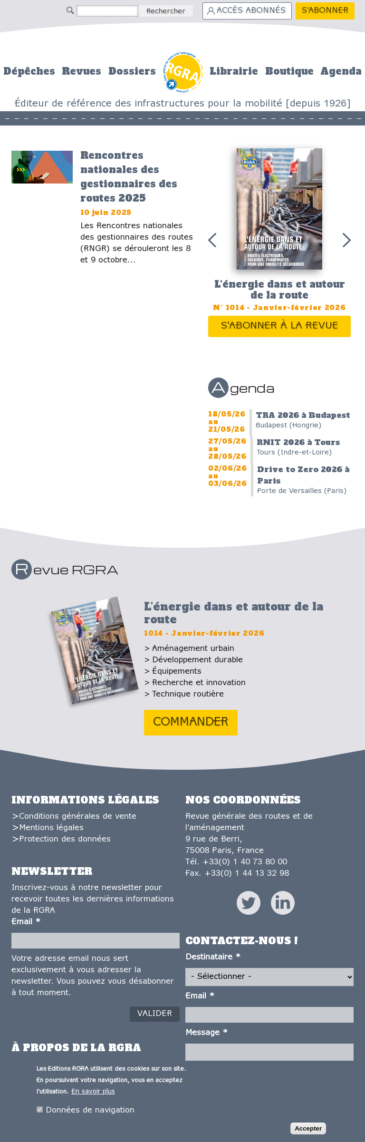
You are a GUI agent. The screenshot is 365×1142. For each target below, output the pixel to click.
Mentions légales (51, 828)
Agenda (341, 71)
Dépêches (29, 71)
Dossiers (132, 71)
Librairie (234, 71)
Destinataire (212, 957)
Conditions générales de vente (77, 816)
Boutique (289, 71)
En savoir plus (93, 1094)
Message (206, 1032)
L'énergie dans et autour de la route (279, 290)
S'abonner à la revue (279, 325)
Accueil (182, 71)
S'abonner (325, 10)
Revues (81, 71)
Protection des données (65, 839)
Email (25, 922)
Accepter (308, 1131)
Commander (191, 722)
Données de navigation (90, 1112)
